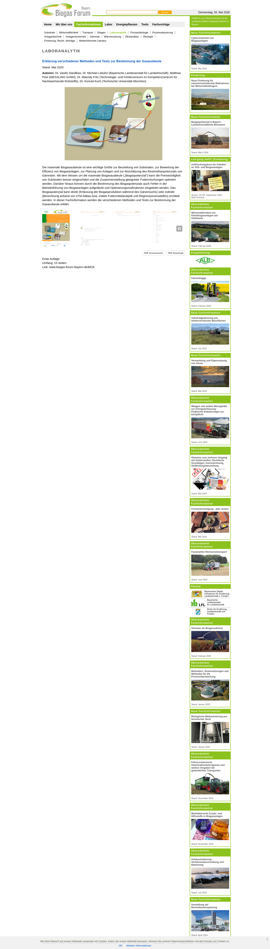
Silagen (101, 32)
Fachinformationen (88, 24)
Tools (144, 24)
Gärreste (95, 36)
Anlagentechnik (53, 36)
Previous (48, 229)
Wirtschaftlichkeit (68, 32)
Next (179, 229)
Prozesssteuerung (162, 32)
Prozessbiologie (139, 32)
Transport (87, 32)
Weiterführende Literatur (92, 40)
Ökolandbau (132, 36)
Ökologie (148, 36)
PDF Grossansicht (153, 253)
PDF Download (175, 253)
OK (120, 945)
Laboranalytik (118, 32)
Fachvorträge (161, 24)
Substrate (49, 32)
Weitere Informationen (138, 945)
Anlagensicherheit (76, 36)
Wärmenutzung (112, 36)
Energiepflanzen (126, 24)
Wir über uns (64, 24)
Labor (108, 24)
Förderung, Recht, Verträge (59, 40)
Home (48, 24)
